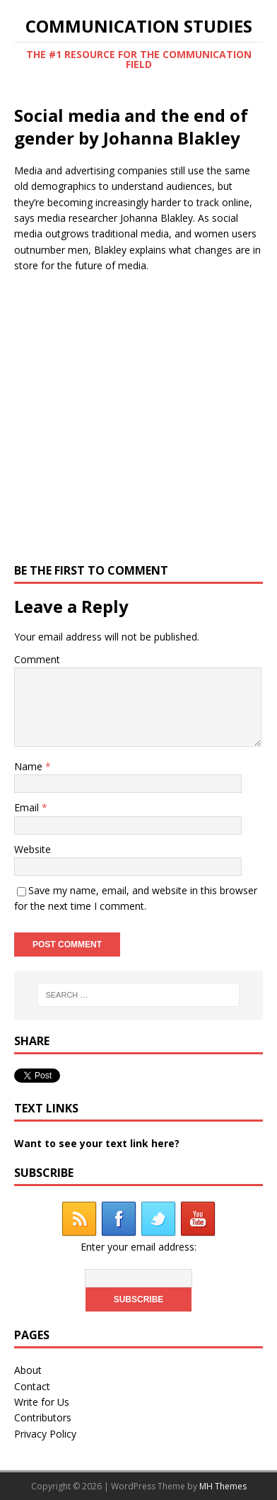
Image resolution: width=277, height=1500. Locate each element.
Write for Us (41, 1402)
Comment (37, 659)
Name (29, 766)
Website (32, 849)
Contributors (42, 1417)
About (28, 1370)
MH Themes (223, 1486)
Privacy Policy (45, 1433)
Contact (32, 1386)
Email (28, 807)
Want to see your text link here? (96, 1143)
